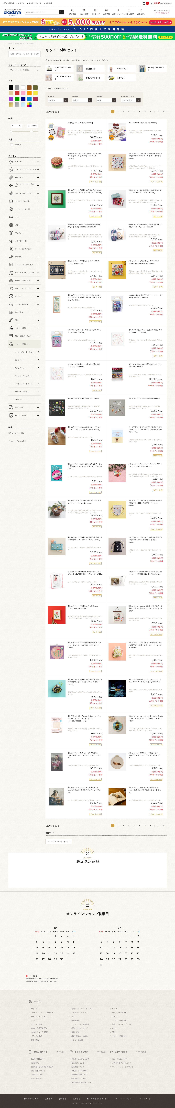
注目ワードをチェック (57, 88)
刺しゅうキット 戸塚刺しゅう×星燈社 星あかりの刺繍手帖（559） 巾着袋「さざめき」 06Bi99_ (146, 539)
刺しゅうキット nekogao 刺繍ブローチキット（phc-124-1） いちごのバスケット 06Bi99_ (84, 428)
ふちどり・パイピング (79, 1012)
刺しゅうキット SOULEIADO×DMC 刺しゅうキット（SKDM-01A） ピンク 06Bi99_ (146, 191)
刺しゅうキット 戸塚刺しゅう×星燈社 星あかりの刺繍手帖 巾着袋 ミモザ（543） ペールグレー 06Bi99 (146, 645)
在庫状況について (77, 1063)
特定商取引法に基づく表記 (98, 1099)
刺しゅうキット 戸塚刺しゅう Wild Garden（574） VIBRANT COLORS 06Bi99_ (144, 262)
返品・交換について (38, 1079)
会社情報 (48, 3)
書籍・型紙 (35, 1040)
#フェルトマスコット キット (58, 842)
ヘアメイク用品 (36, 1036)
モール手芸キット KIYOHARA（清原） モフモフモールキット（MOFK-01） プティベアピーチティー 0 (145, 429)
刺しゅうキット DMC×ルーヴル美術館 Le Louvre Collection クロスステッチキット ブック (145, 790)
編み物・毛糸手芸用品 (39, 1028)
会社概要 (48, 1099)
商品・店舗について (119, 1059)
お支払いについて (37, 1075)
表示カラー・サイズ (127, 96)
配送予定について (77, 1067)
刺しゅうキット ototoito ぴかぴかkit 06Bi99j (83, 398)
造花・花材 (75, 1032)
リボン (73, 1016)
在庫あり (18, 144)
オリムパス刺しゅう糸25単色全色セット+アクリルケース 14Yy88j (145, 365)
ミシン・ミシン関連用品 (80, 1024)
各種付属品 (75, 1020)
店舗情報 (43, 981)
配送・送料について (38, 1071)
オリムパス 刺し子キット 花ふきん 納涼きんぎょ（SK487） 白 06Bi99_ (145, 331)
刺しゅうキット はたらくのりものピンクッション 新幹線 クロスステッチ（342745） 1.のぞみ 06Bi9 (85, 466)
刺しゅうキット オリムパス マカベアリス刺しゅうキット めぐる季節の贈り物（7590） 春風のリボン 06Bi (84, 297)
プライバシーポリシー (124, 1099)
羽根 (113, 1032)
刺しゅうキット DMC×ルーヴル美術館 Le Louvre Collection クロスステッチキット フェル (84, 790)
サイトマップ (145, 1099)
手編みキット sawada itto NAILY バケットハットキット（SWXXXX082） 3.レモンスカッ (145, 573)
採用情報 (62, 1099)
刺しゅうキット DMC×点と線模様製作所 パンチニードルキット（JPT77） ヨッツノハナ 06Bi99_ (84, 645)
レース (114, 1009)
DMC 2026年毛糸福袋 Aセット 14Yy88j (143, 123)
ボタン (114, 1016)
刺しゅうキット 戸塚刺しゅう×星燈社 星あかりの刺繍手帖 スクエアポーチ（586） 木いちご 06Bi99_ (146, 155)
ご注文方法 (35, 1063)
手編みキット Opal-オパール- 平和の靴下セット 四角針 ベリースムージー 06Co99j (146, 225)
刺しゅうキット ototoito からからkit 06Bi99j (144, 398)
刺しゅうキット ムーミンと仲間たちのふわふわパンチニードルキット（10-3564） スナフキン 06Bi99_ (146, 718)
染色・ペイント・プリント (121, 1024)
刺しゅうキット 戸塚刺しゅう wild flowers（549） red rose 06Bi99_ (83, 607)
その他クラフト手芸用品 (39, 1032)
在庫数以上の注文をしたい (81, 1082)
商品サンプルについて (79, 1071)
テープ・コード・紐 (38, 1016)
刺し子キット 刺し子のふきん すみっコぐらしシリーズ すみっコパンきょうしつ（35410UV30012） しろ (84, 718)
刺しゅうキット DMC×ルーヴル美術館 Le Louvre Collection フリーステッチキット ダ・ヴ (84, 755)
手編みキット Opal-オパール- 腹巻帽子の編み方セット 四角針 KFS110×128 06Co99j (84, 225)
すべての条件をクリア (14, 455)
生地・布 (34, 1009)
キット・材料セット (119, 1036)
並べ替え (75, 96)
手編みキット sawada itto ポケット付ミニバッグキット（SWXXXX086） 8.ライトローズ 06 (85, 573)
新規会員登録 (9, 3)
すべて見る (61, 1052)
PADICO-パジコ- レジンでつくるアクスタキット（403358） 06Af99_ (84, 331)
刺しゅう (115, 1028)
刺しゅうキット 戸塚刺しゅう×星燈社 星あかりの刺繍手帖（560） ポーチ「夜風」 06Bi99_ (85, 538)
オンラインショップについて (122, 1067)
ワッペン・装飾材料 (119, 1012)
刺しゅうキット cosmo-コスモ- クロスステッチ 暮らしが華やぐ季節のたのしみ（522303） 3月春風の (146, 608)
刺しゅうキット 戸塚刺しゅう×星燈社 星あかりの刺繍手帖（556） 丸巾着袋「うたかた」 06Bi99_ (146, 503)
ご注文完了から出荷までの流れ (42, 1067)
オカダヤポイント (35, 3)
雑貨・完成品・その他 (79, 1036)
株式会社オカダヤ (31, 1099)
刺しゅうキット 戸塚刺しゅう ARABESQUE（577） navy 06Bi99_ (84, 262)
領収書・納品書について (80, 1059)
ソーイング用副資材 (119, 1020)
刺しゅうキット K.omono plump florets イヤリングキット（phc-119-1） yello (84, 502)
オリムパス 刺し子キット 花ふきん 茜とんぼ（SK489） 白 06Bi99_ (84, 365)
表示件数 (99, 96)
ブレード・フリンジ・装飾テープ (43, 1012)
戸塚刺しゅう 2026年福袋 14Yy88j (80, 123)
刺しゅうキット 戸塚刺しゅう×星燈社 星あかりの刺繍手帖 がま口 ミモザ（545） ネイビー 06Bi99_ (85, 682)
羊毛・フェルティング (79, 1028)
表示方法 (51, 96)
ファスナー (35, 1020)
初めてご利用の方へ (38, 1059)
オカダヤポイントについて (121, 1063)
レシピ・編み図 (77, 1040)
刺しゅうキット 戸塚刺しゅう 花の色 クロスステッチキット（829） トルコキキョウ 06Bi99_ (85, 191)
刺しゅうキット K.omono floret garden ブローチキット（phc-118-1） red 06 (145, 465)
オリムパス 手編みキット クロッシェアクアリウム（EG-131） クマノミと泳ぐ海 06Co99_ (145, 681)
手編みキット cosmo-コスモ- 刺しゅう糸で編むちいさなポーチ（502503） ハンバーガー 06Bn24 (85, 155)
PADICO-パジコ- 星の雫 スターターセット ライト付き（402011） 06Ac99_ (146, 296)
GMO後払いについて (79, 1079)
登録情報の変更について (80, 1075)
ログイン (21, 3)
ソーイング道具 (36, 1024)
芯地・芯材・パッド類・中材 (81, 1009)
